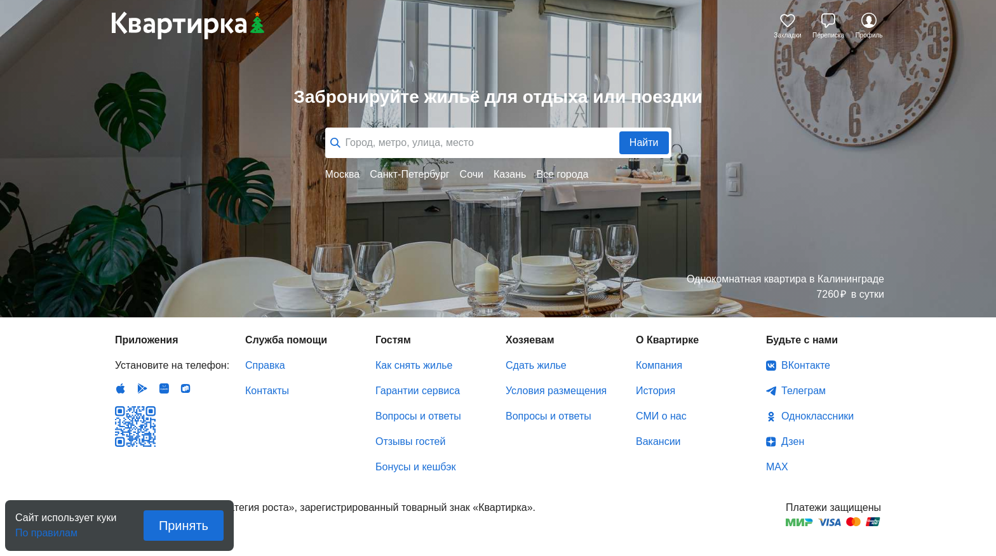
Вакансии (658, 441)
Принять (183, 526)
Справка (265, 365)
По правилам (46, 529)
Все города (562, 174)
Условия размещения (556, 390)
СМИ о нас (661, 416)
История (655, 390)
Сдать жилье (536, 365)
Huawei (164, 388)
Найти (644, 142)
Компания (659, 365)
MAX (777, 466)
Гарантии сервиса (417, 390)
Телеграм (803, 390)
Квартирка (188, 25)
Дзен (792, 441)
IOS (120, 388)
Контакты (267, 390)
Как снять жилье (413, 365)
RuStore (185, 388)
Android (142, 388)
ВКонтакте (805, 365)
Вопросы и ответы (418, 416)
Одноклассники (817, 416)
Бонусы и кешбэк (415, 466)
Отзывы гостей (410, 441)
